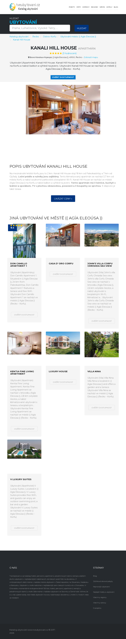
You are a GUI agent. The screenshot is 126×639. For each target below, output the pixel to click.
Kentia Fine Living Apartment (22, 372)
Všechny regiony (100, 597)
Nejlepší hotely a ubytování (103, 592)
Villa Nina (94, 371)
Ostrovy (86, 7)
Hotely (109, 7)
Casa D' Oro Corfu (61, 263)
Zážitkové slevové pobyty (103, 581)
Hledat (81, 28)
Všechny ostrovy (99, 603)
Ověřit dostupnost (63, 77)
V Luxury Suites (20, 479)
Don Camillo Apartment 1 (18, 264)
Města (102, 7)
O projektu (97, 608)
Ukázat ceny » (63, 198)
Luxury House (58, 371)
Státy (78, 7)
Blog (116, 7)
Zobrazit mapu (91, 57)
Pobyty (72, 7)
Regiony (94, 7)
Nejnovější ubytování (101, 587)
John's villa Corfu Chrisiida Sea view (100, 264)
